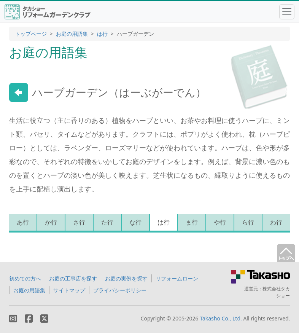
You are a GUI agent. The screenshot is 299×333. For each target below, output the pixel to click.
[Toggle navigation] (286, 11)
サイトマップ (69, 290)
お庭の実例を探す (126, 278)
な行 (135, 222)
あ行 (23, 222)
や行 (220, 222)
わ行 (276, 222)
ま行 (192, 222)
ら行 (248, 222)
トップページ (31, 33)
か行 (51, 222)
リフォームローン (177, 278)
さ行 (79, 222)
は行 (102, 33)
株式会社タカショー (276, 292)
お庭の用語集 (72, 33)
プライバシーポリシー (119, 290)
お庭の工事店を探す (73, 278)
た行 (107, 222)
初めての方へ (25, 278)
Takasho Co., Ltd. (221, 318)
